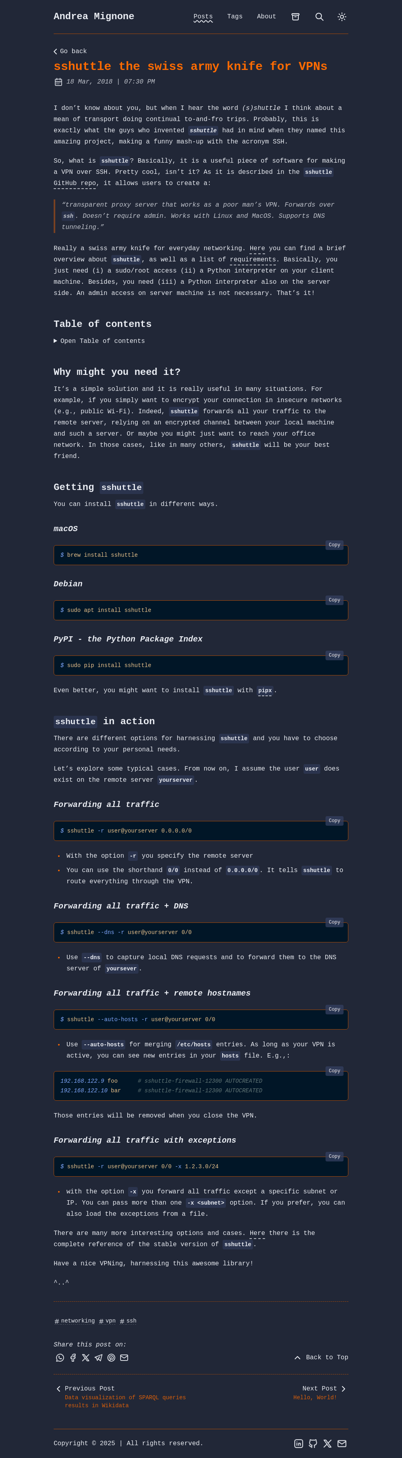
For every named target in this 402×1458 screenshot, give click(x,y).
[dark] (342, 16)
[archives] (295, 16)
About (266, 16)
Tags (235, 16)
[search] (320, 16)
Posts (203, 16)
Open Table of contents (102, 341)
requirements (253, 259)
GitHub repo (75, 183)
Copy (334, 545)
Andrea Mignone (94, 16)
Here (257, 248)
